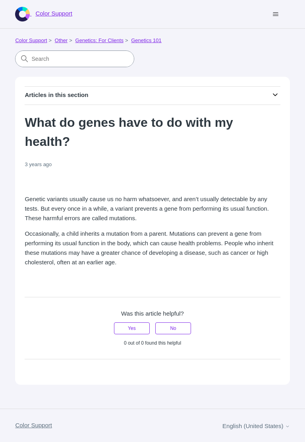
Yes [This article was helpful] (132, 328)
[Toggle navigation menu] (276, 14)
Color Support (31, 40)
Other (61, 40)
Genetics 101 (146, 40)
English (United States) (256, 426)
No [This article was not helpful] (173, 328)
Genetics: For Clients (99, 40)
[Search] (74, 59)
